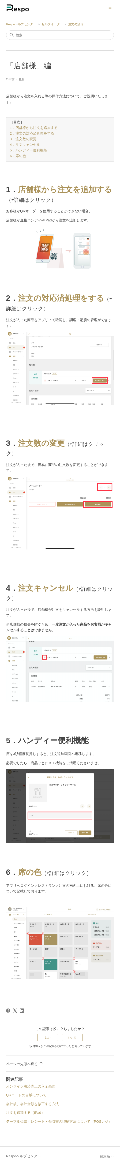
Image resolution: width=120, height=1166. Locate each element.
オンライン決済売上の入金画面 (30, 1086)
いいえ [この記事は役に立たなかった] (72, 1037)
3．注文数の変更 (23, 139)
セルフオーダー (52, 24)
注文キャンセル (45, 588)
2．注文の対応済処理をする (32, 134)
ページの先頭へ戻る (24, 1063)
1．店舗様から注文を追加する (34, 128)
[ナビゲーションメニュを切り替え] (110, 8)
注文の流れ (75, 24)
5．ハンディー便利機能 (28, 150)
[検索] (60, 35)
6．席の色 (18, 156)
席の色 (29, 872)
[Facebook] (8, 1010)
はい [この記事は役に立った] (48, 1037)
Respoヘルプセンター (21, 24)
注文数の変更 (41, 443)
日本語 (107, 1157)
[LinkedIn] (22, 1010)
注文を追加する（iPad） (25, 1113)
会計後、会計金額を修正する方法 (32, 1104)
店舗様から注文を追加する (65, 189)
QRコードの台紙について (26, 1095)
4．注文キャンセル (25, 145)
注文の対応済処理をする (61, 298)
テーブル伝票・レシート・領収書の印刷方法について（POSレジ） (59, 1121)
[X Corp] (15, 1010)
